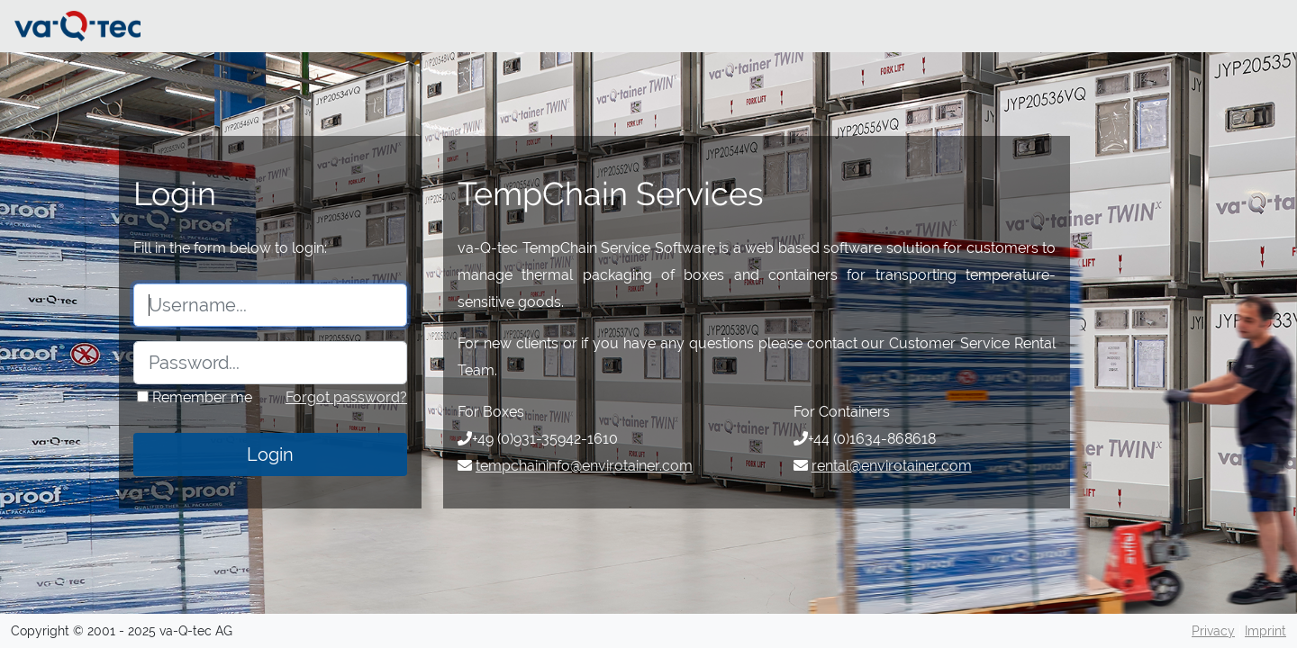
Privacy (1213, 631)
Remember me (200, 397)
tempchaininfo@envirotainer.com (584, 465)
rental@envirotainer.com (892, 465)
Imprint (1265, 631)
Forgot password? (346, 397)
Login (270, 454)
